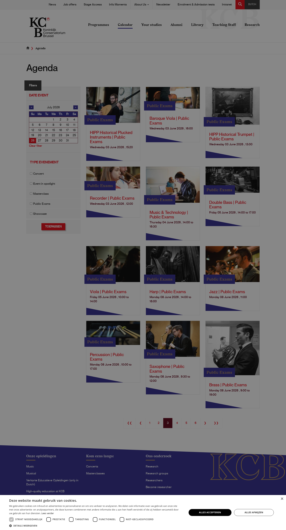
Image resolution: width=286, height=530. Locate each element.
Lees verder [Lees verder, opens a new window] (47, 513)
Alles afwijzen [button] (254, 512)
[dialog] (143, 265)
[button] (95, 525)
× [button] (282, 499)
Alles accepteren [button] (210, 512)
